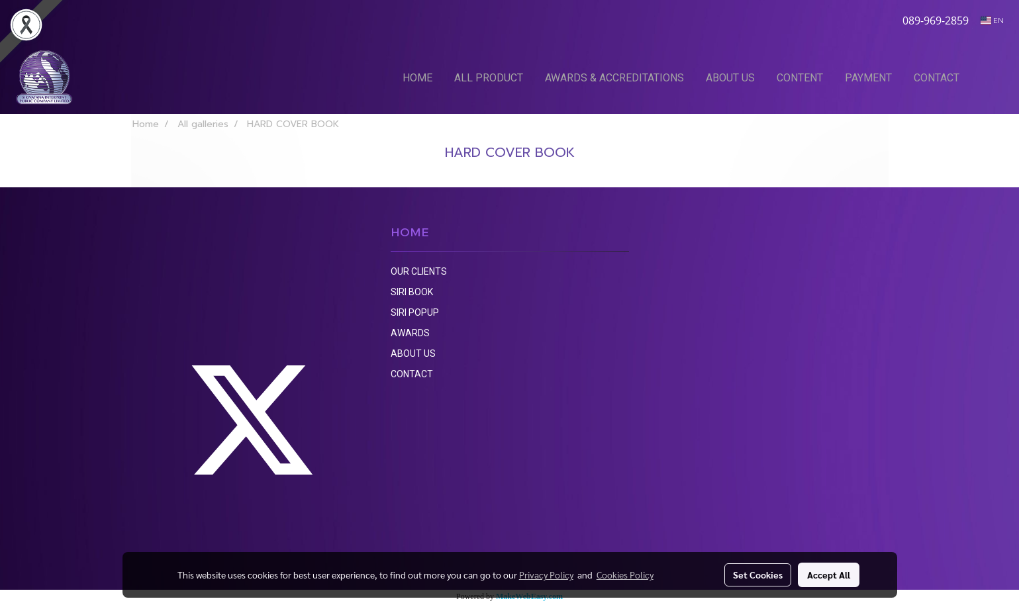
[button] (990, 77)
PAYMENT (868, 77)
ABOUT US (730, 77)
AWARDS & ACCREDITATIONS (614, 77)
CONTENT (800, 77)
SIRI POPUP (415, 312)
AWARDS (410, 333)
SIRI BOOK (412, 292)
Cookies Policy (625, 574)
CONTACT (936, 77)
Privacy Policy (546, 574)
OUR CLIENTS (419, 271)
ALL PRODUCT (488, 77)
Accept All (828, 574)
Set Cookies (758, 574)
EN (992, 20)
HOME (417, 77)
